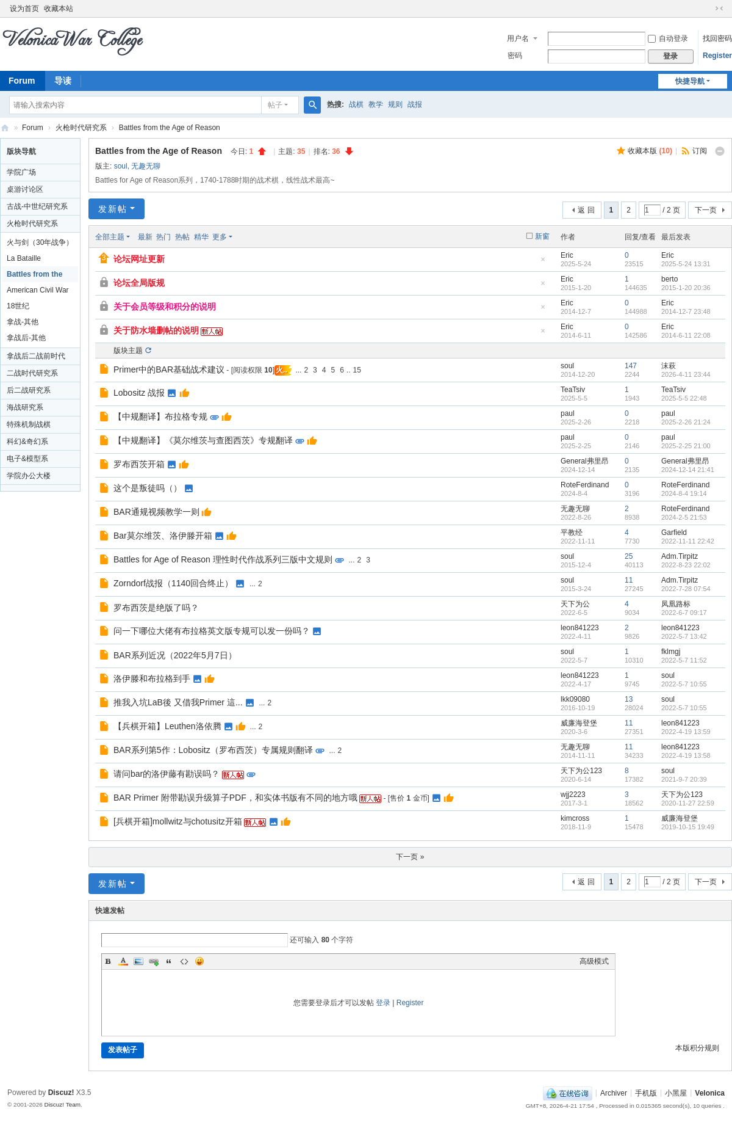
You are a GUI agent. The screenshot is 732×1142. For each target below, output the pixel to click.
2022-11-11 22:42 (687, 541)
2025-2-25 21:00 (686, 445)
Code (184, 961)
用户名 (518, 38)
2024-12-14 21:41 (687, 469)
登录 (383, 1002)
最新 (145, 237)
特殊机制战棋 (29, 424)
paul (568, 413)
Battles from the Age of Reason (169, 127)
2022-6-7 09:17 (684, 612)
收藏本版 (650, 151)
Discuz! (61, 1092)
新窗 (542, 236)
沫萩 (668, 366)
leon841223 (580, 628)
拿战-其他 (22, 322)
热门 (163, 237)
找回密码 (717, 38)
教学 (375, 104)
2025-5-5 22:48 (684, 398)
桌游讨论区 (25, 189)
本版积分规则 (697, 1048)
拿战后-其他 (26, 337)
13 (629, 699)
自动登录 (668, 38)
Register (717, 55)
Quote (169, 961)
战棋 (356, 104)
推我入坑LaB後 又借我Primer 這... (178, 702)
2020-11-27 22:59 (687, 803)
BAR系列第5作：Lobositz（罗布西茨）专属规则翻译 (213, 750)
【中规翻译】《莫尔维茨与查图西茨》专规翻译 (203, 440)
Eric (567, 255)
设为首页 (24, 8)
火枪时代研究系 (81, 127)
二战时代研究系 (32, 373)
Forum (32, 127)
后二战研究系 (29, 390)
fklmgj (670, 651)
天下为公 (575, 604)
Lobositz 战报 (139, 393)
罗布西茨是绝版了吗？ (156, 608)
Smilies (199, 961)
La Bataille (24, 258)
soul (120, 166)
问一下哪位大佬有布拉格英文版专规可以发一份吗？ (211, 631)
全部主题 (109, 237)
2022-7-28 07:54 (686, 588)
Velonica (710, 1092)
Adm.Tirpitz (679, 556)
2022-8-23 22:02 (686, 565)
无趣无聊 (145, 166)
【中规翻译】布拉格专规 (160, 416)
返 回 (586, 210)
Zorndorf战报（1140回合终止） (173, 583)
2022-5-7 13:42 (684, 636)
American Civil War (38, 290)
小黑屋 (676, 1092)
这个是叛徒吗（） (147, 488)
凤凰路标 (676, 604)
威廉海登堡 (579, 723)
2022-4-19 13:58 (686, 755)
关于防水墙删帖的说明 (156, 330)
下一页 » (410, 857)
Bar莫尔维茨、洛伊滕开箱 (162, 535)
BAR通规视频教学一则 (156, 512)
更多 (219, 237)
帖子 (275, 105)
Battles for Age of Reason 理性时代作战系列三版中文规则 (222, 559)
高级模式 (594, 961)
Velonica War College (5, 128)
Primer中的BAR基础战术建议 (168, 369)
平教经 (572, 532)
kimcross (575, 818)
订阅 (699, 151)
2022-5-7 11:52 (684, 660)
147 (631, 366)
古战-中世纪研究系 (37, 206)
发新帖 (112, 209)
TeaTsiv (573, 389)
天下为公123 (581, 770)
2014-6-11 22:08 (686, 335)
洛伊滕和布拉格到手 (151, 678)
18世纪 (18, 306)
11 (629, 580)
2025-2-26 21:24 (686, 422)
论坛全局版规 (139, 283)
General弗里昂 (585, 461)
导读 (62, 80)
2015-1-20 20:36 (686, 287)
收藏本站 (58, 8)
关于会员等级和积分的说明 (164, 306)
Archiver (613, 1092)
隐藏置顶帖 (543, 286)
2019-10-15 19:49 (687, 827)
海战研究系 (25, 407)
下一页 (706, 210)
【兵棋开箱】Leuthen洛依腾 (167, 726)
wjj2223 (573, 794)
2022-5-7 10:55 (684, 684)
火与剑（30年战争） (40, 242)
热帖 (182, 237)
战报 (414, 104)
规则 (395, 104)
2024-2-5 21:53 (684, 517)
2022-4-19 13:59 (686, 731)
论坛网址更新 (139, 259)
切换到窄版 (719, 8)
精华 (201, 237)
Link (154, 961)
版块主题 (128, 350)
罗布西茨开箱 (139, 464)
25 (629, 556)
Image (138, 961)
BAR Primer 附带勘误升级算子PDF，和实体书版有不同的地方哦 (235, 797)
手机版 (646, 1092)
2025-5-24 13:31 (686, 263)
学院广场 (21, 172)
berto (669, 279)
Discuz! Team (62, 1104)
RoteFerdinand (585, 485)
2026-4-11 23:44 (686, 374)
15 (357, 370)
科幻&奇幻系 (27, 441)
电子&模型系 (27, 458)
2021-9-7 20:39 (684, 779)
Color (123, 961)
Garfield (674, 532)
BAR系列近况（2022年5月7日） (175, 655)
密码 (515, 55)
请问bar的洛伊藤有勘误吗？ (166, 774)
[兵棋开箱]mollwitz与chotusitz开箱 (177, 821)
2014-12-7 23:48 (686, 311)
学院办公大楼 (29, 475)
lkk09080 (575, 699)
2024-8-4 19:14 (684, 493)
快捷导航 (690, 81)
